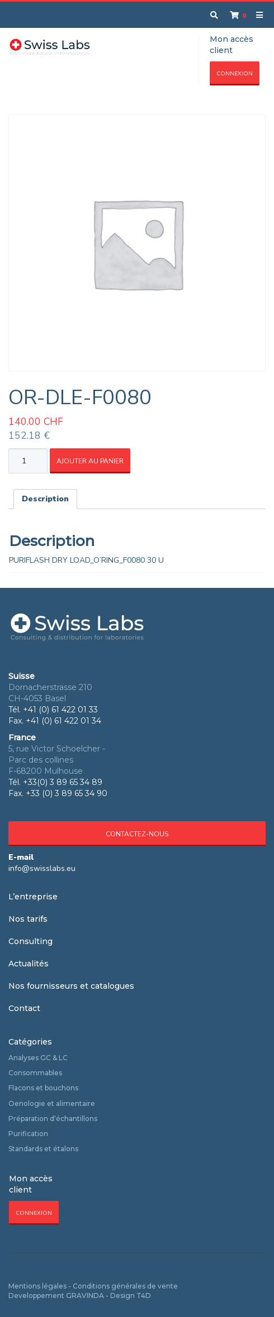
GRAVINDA (85, 1295)
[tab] (45, 499)
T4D (143, 1295)
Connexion (234, 74)
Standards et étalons (43, 1148)
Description (45, 499)
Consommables (35, 1073)
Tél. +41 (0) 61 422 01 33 (53, 710)
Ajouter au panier (90, 461)
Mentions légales (37, 1286)
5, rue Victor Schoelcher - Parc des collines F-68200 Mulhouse (56, 760)
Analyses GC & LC (38, 1057)
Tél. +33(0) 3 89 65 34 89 (55, 782)
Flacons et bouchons (43, 1088)
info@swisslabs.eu (41, 868)
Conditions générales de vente (125, 1286)
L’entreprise (33, 897)
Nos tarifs (28, 919)
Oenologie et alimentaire (51, 1103)
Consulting (30, 941)
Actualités (28, 964)
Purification (28, 1133)
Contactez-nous (137, 834)
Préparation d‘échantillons (52, 1118)
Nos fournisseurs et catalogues (71, 986)
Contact (24, 1008)
